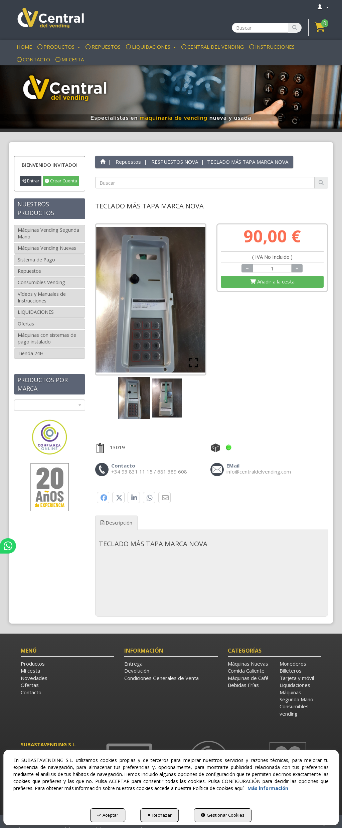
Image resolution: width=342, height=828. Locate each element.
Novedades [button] (34, 678)
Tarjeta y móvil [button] (297, 678)
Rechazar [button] (159, 815)
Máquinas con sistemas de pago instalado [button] (47, 338)
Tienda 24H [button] (30, 353)
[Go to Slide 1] (134, 398)
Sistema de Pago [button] (36, 259)
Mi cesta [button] (30, 670)
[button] (49, 19)
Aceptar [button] (107, 815)
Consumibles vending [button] (294, 710)
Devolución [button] (136, 670)
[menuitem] (322, 7)
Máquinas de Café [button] (248, 678)
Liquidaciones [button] (295, 685)
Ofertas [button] (26, 323)
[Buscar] (295, 28)
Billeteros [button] (291, 670)
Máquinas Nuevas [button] (248, 663)
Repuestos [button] (29, 271)
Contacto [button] (31, 692)
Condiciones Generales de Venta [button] (161, 678)
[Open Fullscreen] (193, 362)
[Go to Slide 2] (167, 398)
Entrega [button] (133, 663)
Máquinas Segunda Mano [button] (296, 696)
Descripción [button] (116, 522)
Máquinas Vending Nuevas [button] (47, 248)
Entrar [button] (30, 181)
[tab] (212, 544)
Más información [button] (267, 788)
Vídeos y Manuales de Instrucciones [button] (42, 297)
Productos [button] (33, 663)
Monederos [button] (293, 663)
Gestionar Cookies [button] (222, 815)
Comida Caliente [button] (246, 670)
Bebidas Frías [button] (243, 685)
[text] (205, 182)
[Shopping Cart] (272, 281)
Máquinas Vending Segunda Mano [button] (48, 233)
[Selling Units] (272, 268)
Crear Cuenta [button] (61, 181)
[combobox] (49, 405)
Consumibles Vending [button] (41, 282)
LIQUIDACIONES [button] (36, 312)
